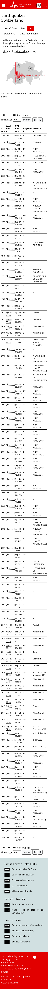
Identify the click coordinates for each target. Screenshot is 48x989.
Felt (23, 28)
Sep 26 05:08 (9, 666)
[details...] (10, 135)
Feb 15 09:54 (9, 720)
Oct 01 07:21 (9, 680)
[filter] (4, 131)
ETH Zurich (13, 982)
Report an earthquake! (22, 904)
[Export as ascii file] (40, 120)
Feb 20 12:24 (9, 341)
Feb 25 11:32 (9, 673)
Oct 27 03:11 (9, 707)
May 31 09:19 (9, 646)
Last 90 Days (10, 28)
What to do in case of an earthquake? (28, 911)
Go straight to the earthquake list (19, 51)
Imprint (4, 976)
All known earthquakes (22, 891)
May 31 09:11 (9, 633)
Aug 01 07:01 (9, 727)
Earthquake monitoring (23, 930)
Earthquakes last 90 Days (24, 869)
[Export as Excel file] (35, 120)
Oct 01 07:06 (9, 327)
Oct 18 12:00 (9, 700)
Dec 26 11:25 (9, 660)
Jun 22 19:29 (8, 653)
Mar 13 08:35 (9, 334)
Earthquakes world (21, 941)
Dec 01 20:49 (9, 714)
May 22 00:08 (9, 320)
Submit (26, 119)
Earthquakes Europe (21, 936)
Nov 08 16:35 (9, 626)
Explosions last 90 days (23, 880)
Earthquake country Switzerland (27, 925)
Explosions (9, 33)
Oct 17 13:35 (9, 693)
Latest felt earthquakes (23, 874)
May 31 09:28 (9, 639)
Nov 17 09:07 (9, 687)
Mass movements (29, 33)
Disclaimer (17, 976)
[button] (4, 5)
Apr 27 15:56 (9, 314)
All (30, 28)
